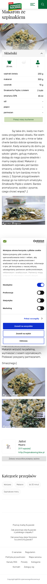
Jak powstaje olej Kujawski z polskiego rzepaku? (23, 531)
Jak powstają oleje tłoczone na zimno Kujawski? (23, 538)
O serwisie (16, 552)
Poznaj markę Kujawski (23, 525)
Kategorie (35, 562)
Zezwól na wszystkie (23, 326)
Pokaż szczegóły (31, 318)
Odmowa (23, 341)
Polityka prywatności (15, 557)
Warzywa (7, 485)
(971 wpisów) (24, 448)
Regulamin (30, 552)
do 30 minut (34, 485)
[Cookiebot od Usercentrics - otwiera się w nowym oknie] (33, 241)
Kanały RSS (12, 562)
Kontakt (16, 567)
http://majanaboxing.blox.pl (31, 452)
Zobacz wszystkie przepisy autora (24, 458)
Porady (24, 562)
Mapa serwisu (35, 557)
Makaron (20, 485)
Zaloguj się (29, 567)
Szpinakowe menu (11, 492)
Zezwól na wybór (23, 333)
